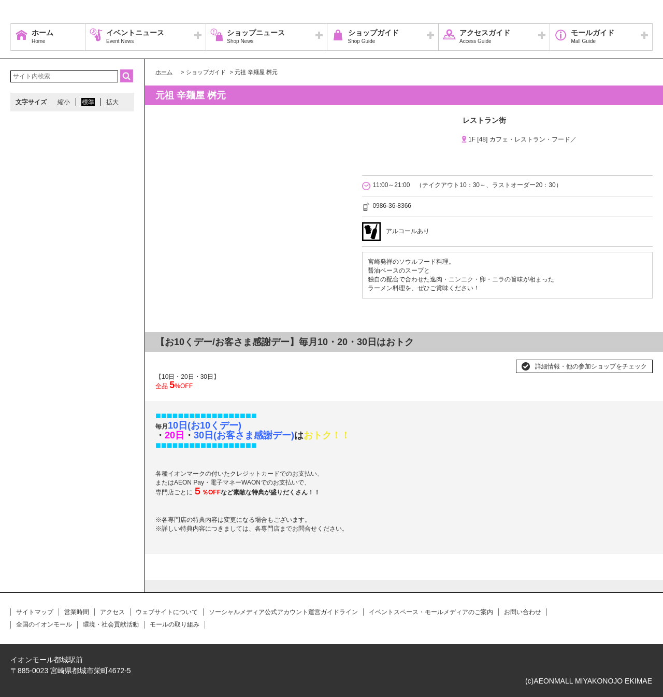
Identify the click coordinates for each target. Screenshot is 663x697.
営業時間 (76, 612)
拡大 (112, 102)
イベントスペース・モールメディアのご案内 (431, 612)
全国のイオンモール (44, 624)
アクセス (112, 612)
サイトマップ (34, 612)
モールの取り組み (174, 624)
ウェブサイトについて (167, 612)
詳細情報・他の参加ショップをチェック (591, 366)
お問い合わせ (522, 612)
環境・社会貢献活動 (111, 624)
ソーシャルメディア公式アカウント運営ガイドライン (283, 612)
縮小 (63, 102)
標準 (88, 102)
